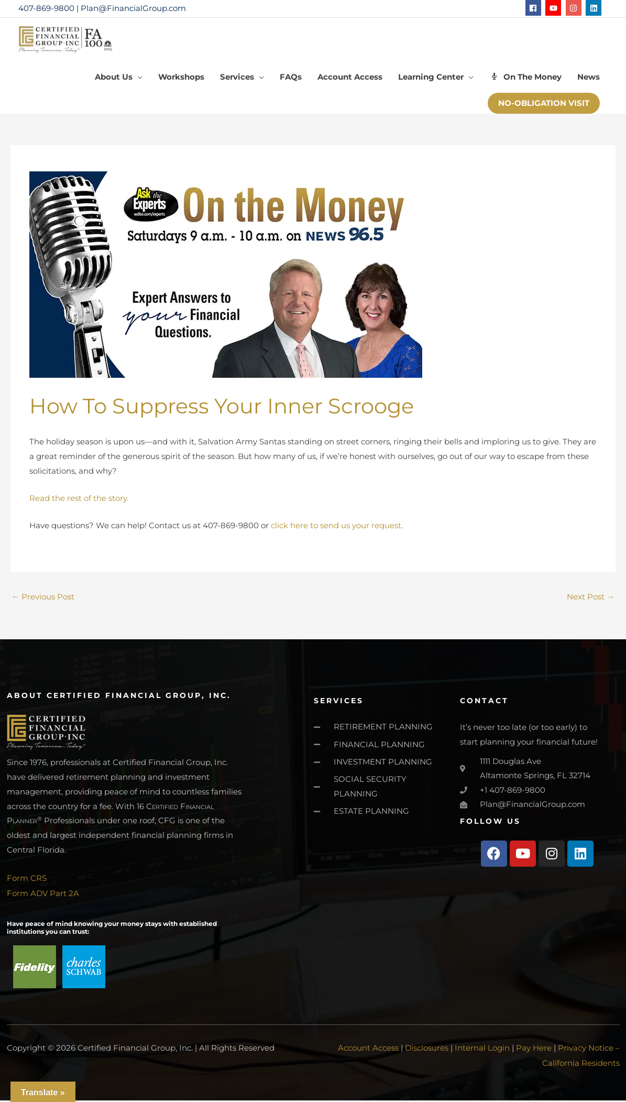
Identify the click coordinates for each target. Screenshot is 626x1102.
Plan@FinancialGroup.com (133, 8)
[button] (544, 106)
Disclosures (426, 1050)
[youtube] (554, 8)
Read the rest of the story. (78, 501)
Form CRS (27, 881)
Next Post (590, 600)
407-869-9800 (46, 8)
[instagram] (575, 8)
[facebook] (534, 8)
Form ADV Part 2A (43, 896)
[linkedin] (595, 8)
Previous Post (43, 600)
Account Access (368, 1050)
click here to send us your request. (337, 528)
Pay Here (534, 1050)
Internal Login (482, 1050)
